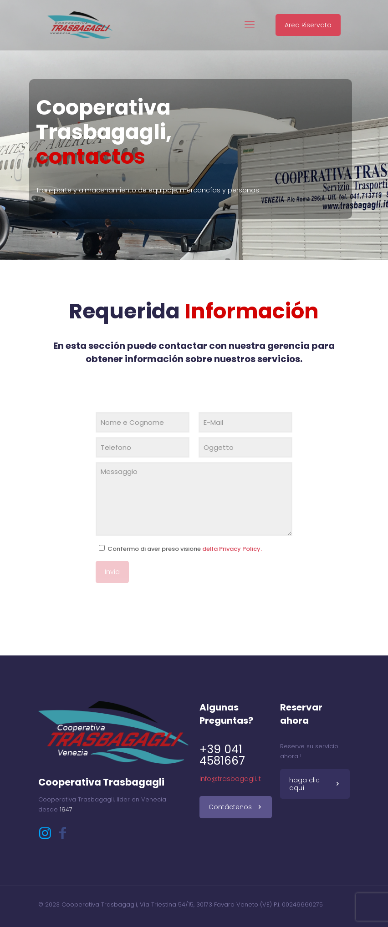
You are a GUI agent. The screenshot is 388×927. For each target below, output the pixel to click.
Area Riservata (308, 25)
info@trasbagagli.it (230, 778)
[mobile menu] (249, 25)
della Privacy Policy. (232, 548)
